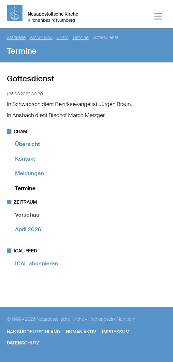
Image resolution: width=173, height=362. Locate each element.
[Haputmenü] (158, 17)
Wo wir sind (41, 37)
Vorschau (27, 214)
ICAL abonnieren (36, 263)
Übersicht (27, 144)
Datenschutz (23, 343)
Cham (62, 37)
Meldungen (29, 173)
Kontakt (25, 158)
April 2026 (28, 229)
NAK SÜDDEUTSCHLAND (33, 332)
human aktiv (81, 332)
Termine (80, 37)
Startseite (16, 37)
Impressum (115, 332)
